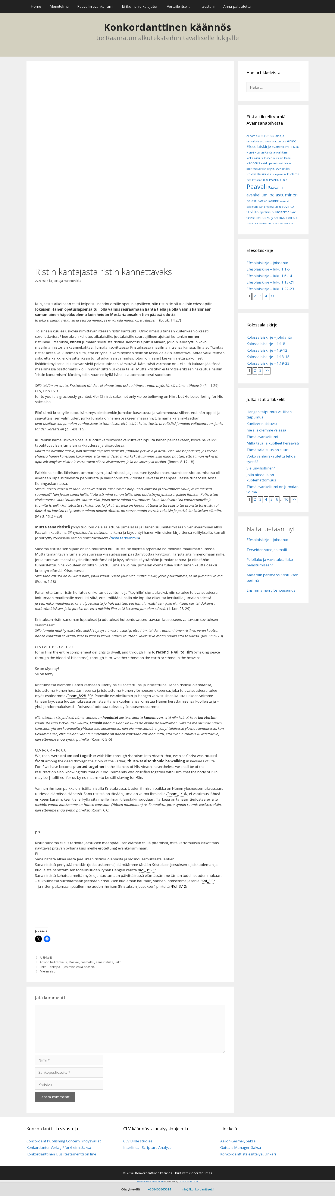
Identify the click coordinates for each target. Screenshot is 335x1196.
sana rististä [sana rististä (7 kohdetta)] (266, 207)
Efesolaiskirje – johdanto (267, 262)
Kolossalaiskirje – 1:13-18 (268, 356)
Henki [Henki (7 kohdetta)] (250, 152)
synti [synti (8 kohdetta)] (293, 212)
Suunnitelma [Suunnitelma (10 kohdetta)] (280, 212)
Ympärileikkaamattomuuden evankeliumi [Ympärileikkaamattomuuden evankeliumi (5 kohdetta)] (270, 223)
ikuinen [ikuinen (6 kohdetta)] (268, 158)
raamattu (87, 962)
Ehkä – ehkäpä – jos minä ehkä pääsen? (68, 967)
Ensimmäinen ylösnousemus (271, 590)
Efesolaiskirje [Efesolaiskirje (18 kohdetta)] (259, 146)
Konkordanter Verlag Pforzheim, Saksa (58, 1147)
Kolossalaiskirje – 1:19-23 (268, 363)
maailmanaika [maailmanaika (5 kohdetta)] (254, 179)
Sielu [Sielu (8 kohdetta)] (278, 207)
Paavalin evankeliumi (95, 6)
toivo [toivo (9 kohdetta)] (258, 218)
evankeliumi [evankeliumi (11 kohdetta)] (280, 147)
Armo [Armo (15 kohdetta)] (291, 141)
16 (286, 499)
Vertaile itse (181, 6)
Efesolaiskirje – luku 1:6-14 (269, 275)
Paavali (74, 962)
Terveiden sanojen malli (267, 549)
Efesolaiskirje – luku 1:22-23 (270, 288)
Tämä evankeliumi (262, 436)
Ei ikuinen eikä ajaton (140, 6)
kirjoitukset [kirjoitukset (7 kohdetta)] (274, 169)
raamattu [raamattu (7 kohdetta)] (285, 201)
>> (272, 295)
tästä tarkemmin (125, 537)
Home (36, 6)
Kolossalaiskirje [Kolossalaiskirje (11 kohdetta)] (258, 174)
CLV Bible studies (137, 1141)
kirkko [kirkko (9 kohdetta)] (286, 169)
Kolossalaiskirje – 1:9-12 (267, 350)
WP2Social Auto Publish (150, 1181)
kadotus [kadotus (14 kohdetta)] (253, 163)
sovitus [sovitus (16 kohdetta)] (253, 211)
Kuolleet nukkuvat (262, 423)
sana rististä (104, 962)
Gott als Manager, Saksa (240, 1147)
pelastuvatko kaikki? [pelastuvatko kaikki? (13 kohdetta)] (263, 201)
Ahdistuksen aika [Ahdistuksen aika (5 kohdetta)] (265, 136)
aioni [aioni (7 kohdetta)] (268, 141)
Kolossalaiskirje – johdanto (269, 337)
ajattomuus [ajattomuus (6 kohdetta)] (279, 141)
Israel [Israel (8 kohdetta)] (287, 158)
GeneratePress (200, 1173)
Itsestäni (207, 6)
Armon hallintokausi (54, 962)
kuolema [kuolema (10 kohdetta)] (293, 174)
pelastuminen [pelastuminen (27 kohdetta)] (283, 195)
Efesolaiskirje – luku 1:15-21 (270, 282)
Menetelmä (59, 6)
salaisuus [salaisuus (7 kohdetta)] (252, 207)
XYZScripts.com (189, 1181)
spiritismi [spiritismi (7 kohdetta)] (265, 212)
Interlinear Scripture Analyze (147, 1147)
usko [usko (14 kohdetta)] (266, 217)
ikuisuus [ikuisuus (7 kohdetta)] (278, 158)
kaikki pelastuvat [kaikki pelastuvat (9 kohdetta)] (272, 163)
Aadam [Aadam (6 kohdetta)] (251, 135)
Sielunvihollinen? (261, 468)
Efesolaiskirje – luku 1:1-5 (268, 269)
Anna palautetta (237, 6)
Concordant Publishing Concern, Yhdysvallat (63, 1141)
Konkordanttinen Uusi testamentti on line (61, 1154)
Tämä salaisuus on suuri (268, 449)
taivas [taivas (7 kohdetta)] (250, 218)
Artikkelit (46, 957)
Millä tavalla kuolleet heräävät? (273, 443)
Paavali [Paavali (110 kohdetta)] (257, 186)
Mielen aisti (48, 971)
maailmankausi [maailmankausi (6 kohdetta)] (272, 179)
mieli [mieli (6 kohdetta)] (285, 179)
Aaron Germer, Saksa (238, 1141)
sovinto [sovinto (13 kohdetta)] (288, 206)
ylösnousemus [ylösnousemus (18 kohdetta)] (284, 217)
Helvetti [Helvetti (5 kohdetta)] (294, 147)
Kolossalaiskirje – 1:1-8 (266, 343)
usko (118, 962)
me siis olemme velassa (266, 430)
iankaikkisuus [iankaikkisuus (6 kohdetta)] (255, 158)
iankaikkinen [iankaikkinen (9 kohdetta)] (281, 152)
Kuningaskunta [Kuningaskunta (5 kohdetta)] (278, 174)
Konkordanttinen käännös (167, 27)
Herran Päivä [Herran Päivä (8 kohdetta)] (263, 152)
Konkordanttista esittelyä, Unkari (248, 1154)
